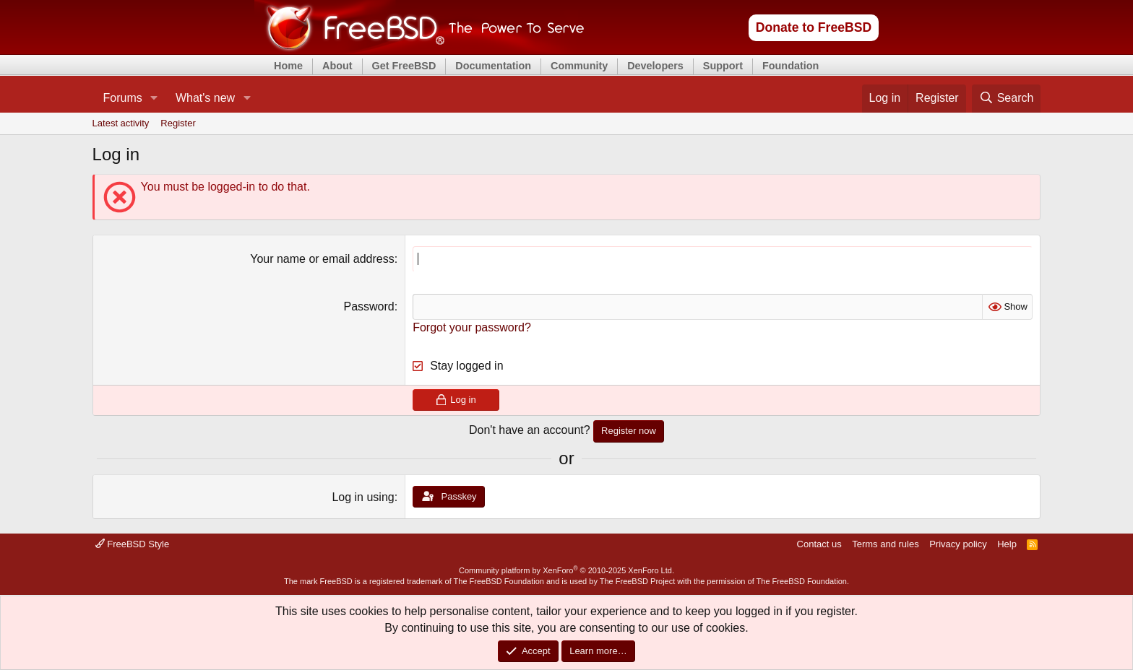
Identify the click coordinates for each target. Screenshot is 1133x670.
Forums (122, 98)
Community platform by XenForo (566, 570)
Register (177, 123)
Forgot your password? (472, 327)
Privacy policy (957, 544)
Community (579, 65)
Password (368, 306)
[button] (154, 98)
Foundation (790, 65)
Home (288, 65)
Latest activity (121, 123)
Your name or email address (322, 259)
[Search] (1006, 98)
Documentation (493, 65)
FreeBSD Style (132, 544)
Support (723, 65)
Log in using (363, 497)
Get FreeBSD (404, 65)
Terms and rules (885, 544)
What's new (205, 98)
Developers (655, 65)
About (337, 65)
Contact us (819, 544)
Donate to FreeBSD (813, 27)
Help (1007, 544)
